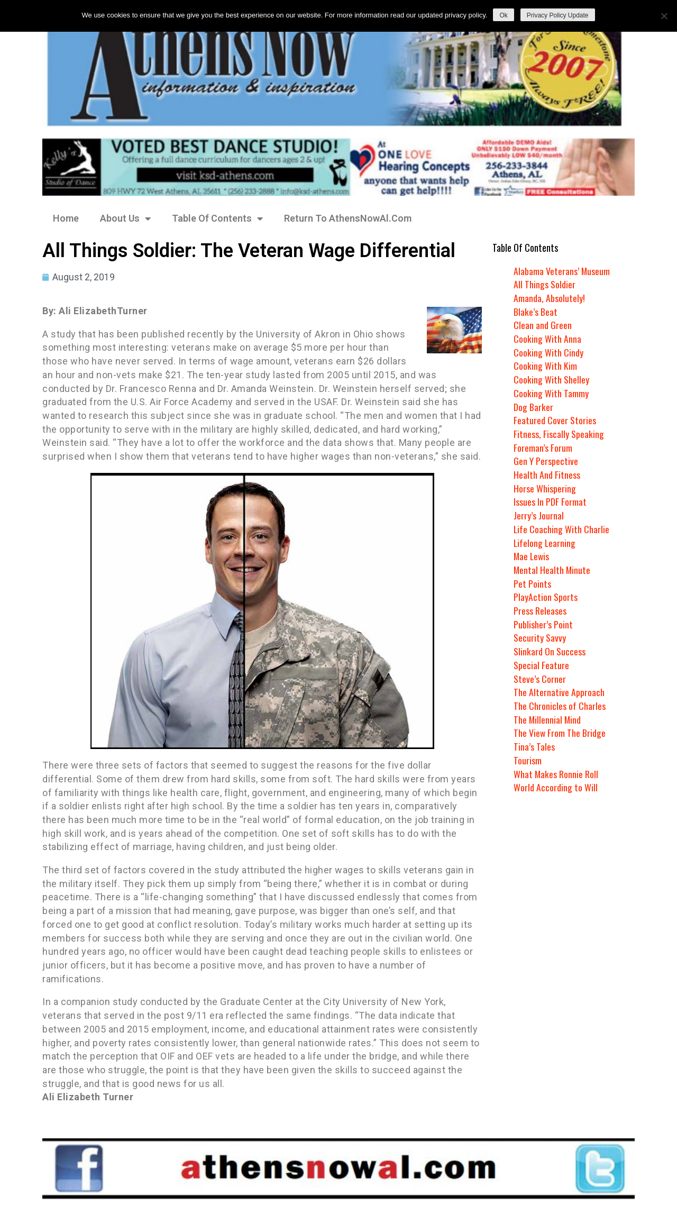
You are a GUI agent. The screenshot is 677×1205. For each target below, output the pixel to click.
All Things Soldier (544, 284)
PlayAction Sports (546, 597)
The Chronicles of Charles (560, 706)
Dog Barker (533, 407)
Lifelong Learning (545, 543)
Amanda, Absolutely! (549, 298)
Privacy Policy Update (558, 15)
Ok (503, 15)
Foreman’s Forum (543, 447)
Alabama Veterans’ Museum (562, 271)
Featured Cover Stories (555, 420)
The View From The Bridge (560, 733)
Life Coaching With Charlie (562, 529)
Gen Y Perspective (546, 461)
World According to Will (555, 787)
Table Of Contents (217, 218)
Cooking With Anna (547, 338)
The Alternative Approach (559, 692)
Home (66, 218)
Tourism (528, 760)
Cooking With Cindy (548, 352)
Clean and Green (543, 325)
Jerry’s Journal (539, 515)
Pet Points (532, 583)
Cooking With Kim (545, 365)
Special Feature (541, 665)
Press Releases (540, 610)
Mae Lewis (532, 556)
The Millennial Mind (548, 719)
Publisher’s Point (543, 624)
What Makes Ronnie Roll (556, 774)
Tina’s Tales (534, 746)
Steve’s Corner (540, 679)
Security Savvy (540, 637)
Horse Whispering (545, 488)
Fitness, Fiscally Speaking (559, 434)
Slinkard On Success (549, 651)
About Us (125, 218)
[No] (663, 16)
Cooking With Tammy (551, 393)
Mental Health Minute (552, 570)
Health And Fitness (547, 474)
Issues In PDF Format (550, 501)
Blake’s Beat (535, 311)
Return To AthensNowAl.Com (347, 218)
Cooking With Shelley (551, 379)
